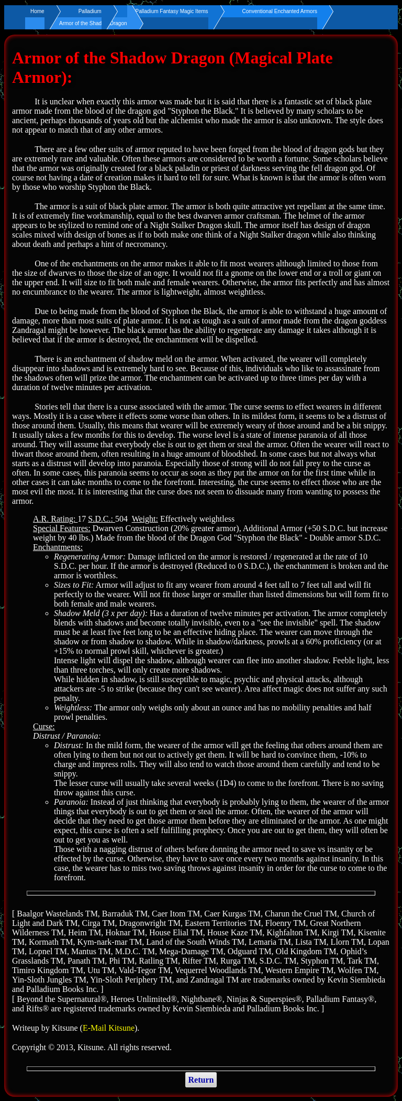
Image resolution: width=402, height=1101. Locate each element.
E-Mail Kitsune (109, 1027)
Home (37, 11)
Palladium (90, 11)
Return (201, 1079)
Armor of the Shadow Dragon (93, 23)
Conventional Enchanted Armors (279, 11)
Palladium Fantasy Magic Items (172, 11)
